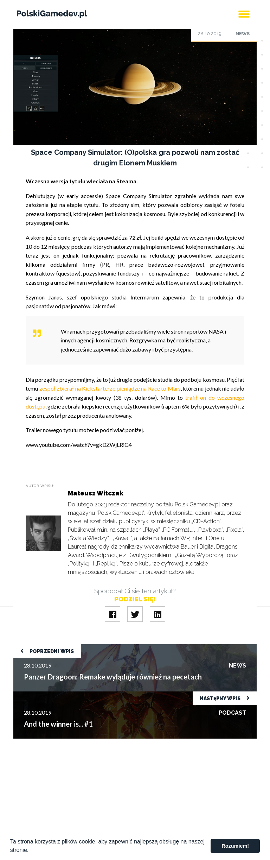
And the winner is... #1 (39, 694)
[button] (31, 851)
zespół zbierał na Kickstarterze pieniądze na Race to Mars (109, 388)
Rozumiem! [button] (235, 846)
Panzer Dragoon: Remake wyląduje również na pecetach (80, 647)
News (243, 33)
